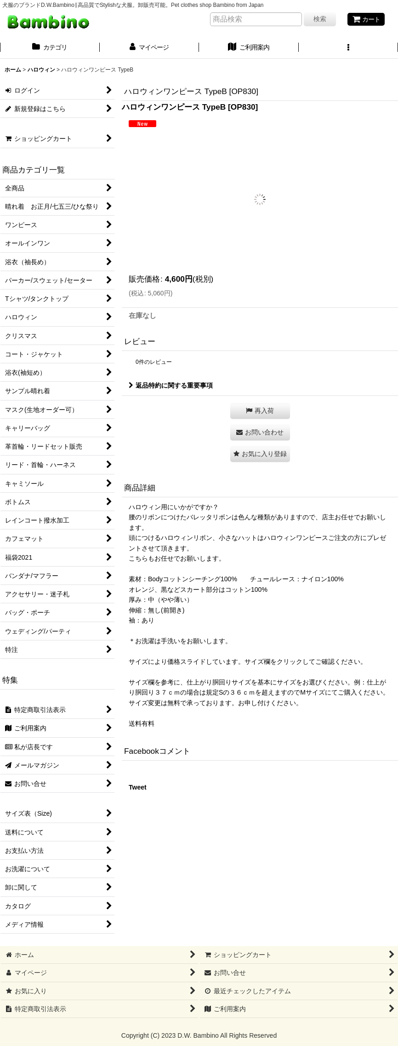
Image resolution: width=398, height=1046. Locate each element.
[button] (348, 48)
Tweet (138, 787)
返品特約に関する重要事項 (171, 385)
